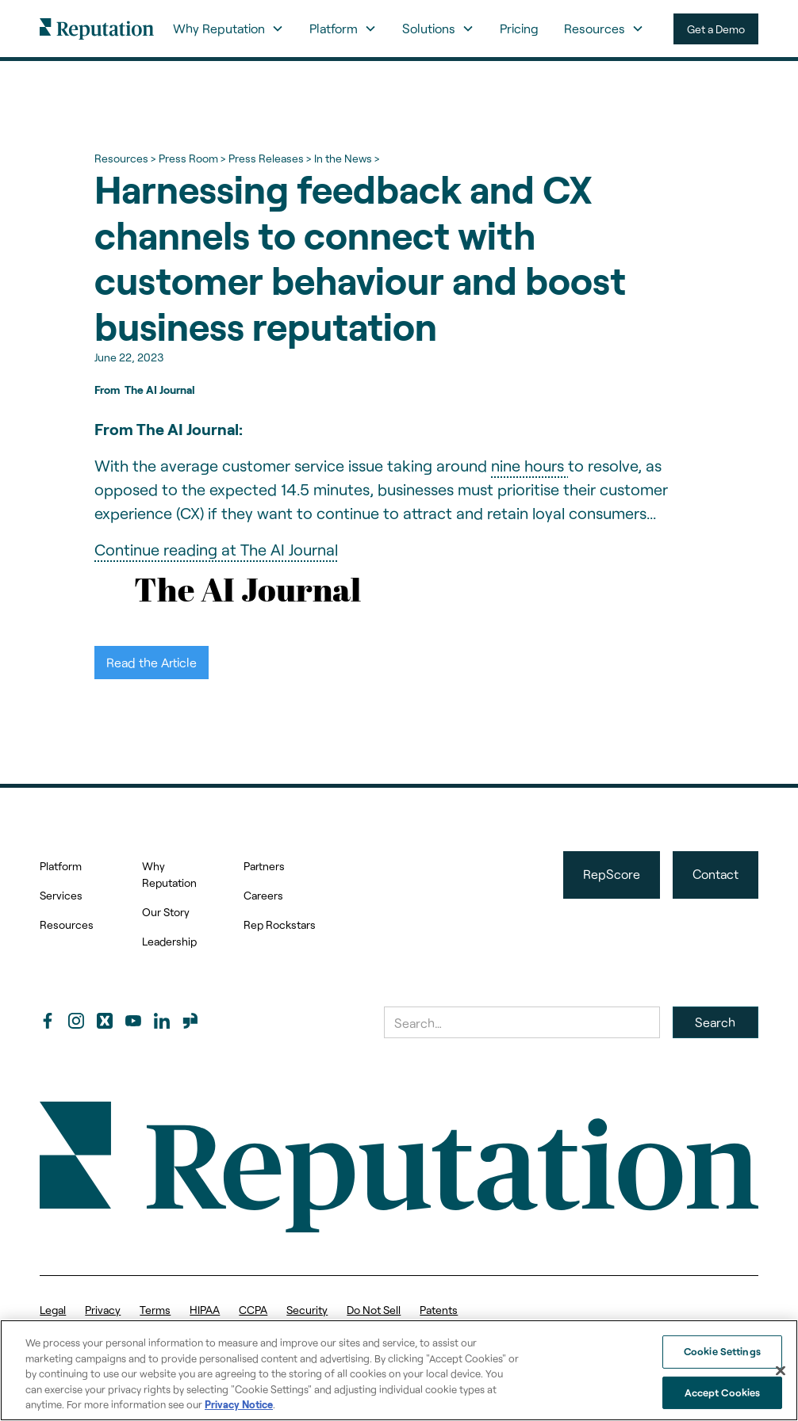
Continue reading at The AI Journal (216, 549)
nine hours (529, 465)
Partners (264, 866)
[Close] (780, 1371)
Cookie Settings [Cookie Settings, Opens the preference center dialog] (722, 1351)
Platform (61, 866)
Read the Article (151, 662)
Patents (439, 1309)
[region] (399, 1370)
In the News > (346, 158)
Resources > (124, 158)
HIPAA (205, 1309)
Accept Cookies (723, 1392)
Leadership (169, 941)
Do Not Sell (374, 1309)
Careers (263, 895)
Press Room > (192, 158)
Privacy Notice (239, 1404)
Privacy (103, 1309)
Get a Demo (716, 29)
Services (61, 895)
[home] (97, 28)
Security (307, 1309)
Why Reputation (169, 874)
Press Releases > (269, 158)
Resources (67, 924)
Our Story (166, 912)
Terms (155, 1309)
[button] (228, 28)
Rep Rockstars (280, 924)
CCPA (253, 1309)
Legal (53, 1309)
